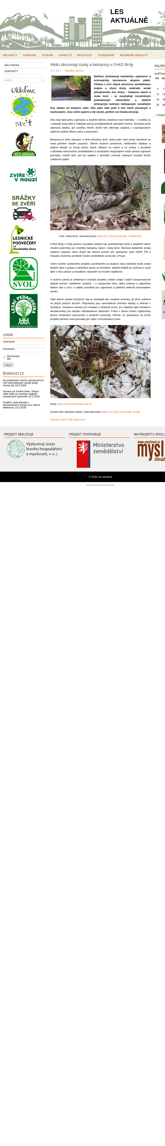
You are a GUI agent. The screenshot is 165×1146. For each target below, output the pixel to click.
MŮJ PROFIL (12, 65)
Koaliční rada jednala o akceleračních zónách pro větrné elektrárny (21, 405)
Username (9, 341)
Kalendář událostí (133, 55)
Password (8, 349)
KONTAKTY (11, 71)
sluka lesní (79, 419)
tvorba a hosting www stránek (100, 485)
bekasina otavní (58, 419)
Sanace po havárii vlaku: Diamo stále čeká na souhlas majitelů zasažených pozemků (21, 394)
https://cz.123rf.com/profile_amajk (121, 411)
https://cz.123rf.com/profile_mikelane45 (119, 236)
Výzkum (47, 55)
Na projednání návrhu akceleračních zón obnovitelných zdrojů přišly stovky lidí (23, 383)
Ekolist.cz (15, 373)
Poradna (29, 55)
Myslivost (84, 55)
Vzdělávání (106, 55)
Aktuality (10, 55)
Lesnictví (65, 55)
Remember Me (12, 357)
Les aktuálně (105, 476)
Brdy (70, 419)
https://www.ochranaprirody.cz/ (74, 403)
